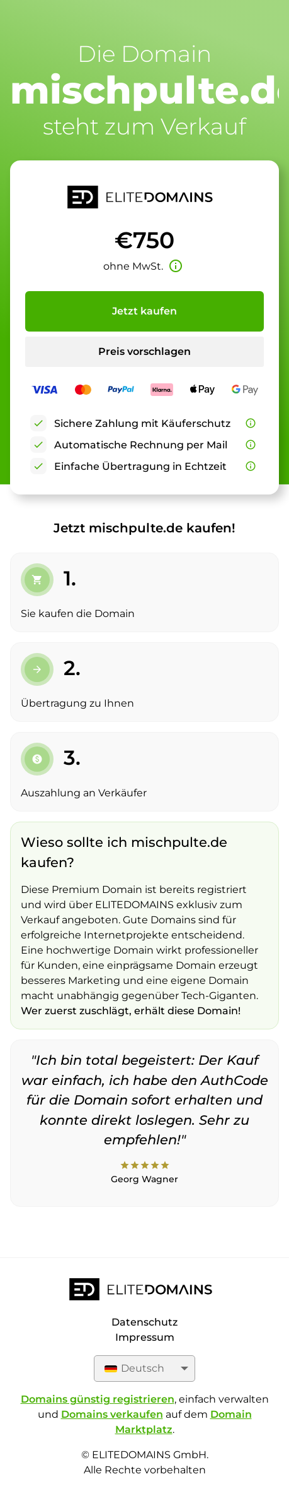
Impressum (144, 1337)
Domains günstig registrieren (97, 1399)
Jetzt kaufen (144, 311)
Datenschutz (144, 1322)
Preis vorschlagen (144, 351)
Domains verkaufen (112, 1414)
